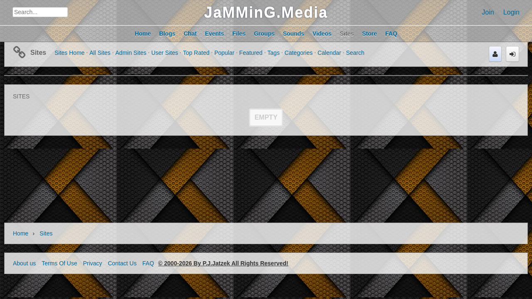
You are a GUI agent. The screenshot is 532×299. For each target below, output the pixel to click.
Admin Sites (131, 52)
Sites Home (69, 52)
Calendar (329, 52)
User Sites (164, 52)
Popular (224, 52)
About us (24, 263)
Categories (299, 52)
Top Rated (196, 52)
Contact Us (122, 263)
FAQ (148, 263)
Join (488, 12)
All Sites (100, 52)
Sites (38, 52)
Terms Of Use (59, 263)
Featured (251, 52)
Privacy (92, 263)
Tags (273, 52)
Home (20, 233)
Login (511, 12)
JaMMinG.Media (266, 12)
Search (355, 52)
